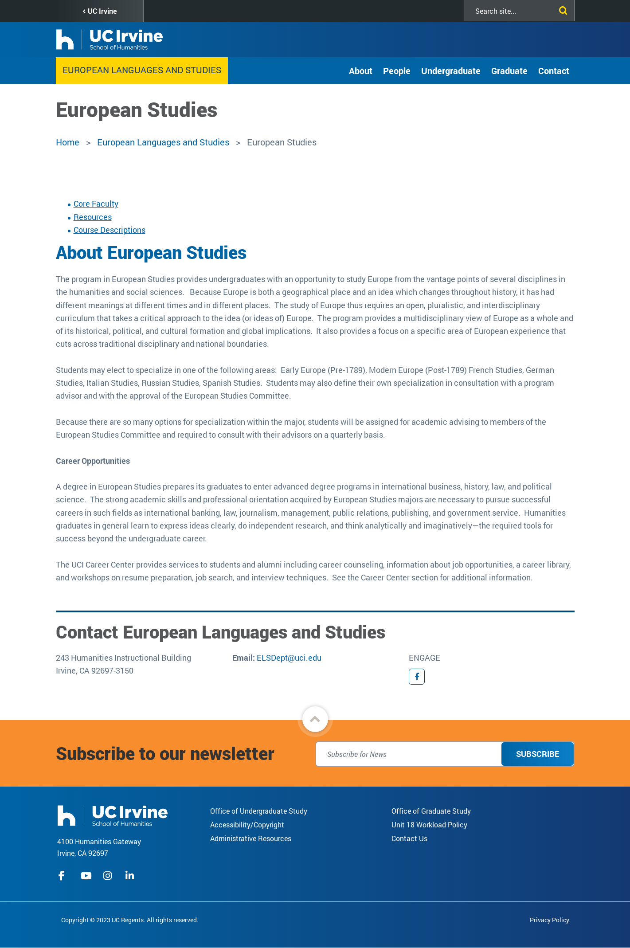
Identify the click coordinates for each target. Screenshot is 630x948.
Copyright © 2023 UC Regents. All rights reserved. (130, 920)
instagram (108, 876)
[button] (315, 719)
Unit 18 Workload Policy (429, 824)
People (397, 70)
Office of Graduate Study (431, 810)
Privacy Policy (549, 920)
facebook (64, 876)
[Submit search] (561, 9)
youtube (86, 876)
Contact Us (409, 838)
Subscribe (537, 753)
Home (67, 142)
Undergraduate (451, 70)
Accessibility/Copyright (247, 824)
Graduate (509, 70)
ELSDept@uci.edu (289, 657)
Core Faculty (96, 203)
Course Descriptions (109, 229)
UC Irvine (102, 11)
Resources (93, 217)
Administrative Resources (250, 838)
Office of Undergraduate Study (258, 810)
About (360, 70)
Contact (553, 70)
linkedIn (130, 876)
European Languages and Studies (142, 69)
